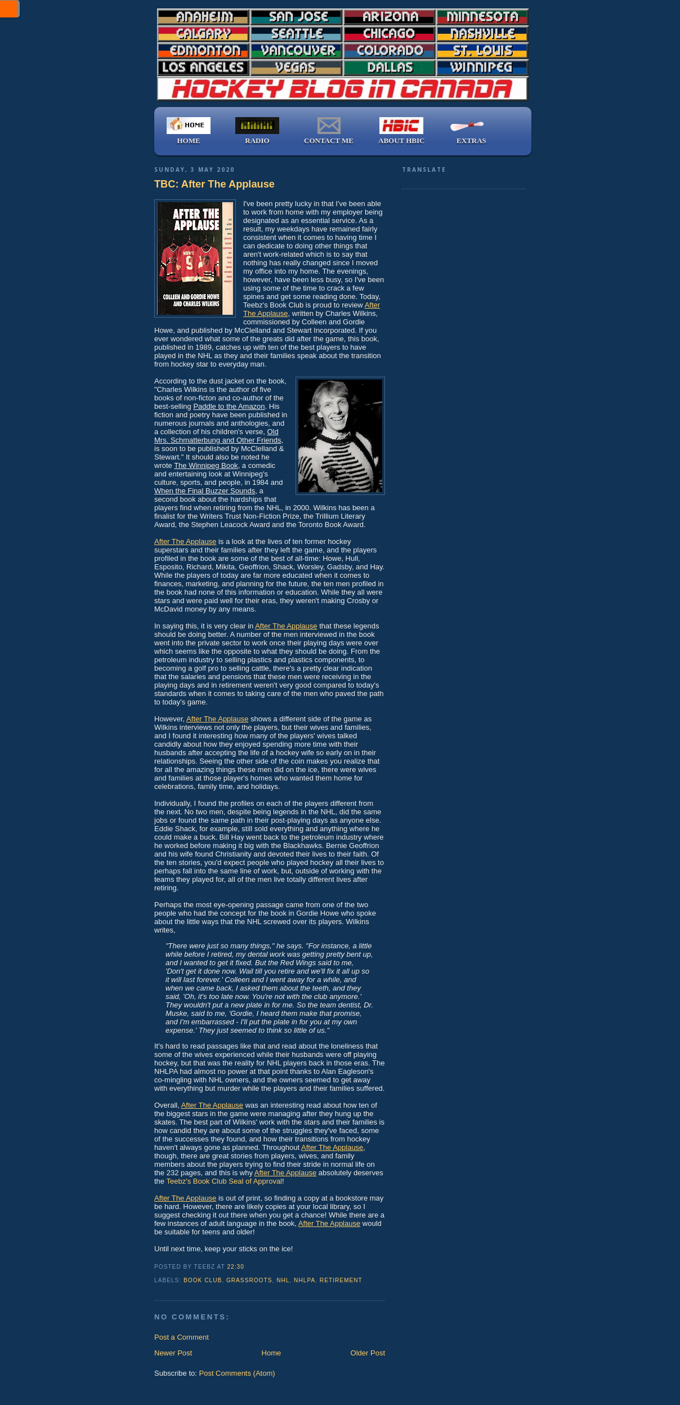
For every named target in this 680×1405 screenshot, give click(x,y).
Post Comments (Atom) (237, 1373)
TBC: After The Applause (214, 184)
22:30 (235, 1267)
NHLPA (304, 1280)
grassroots (249, 1280)
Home (271, 1353)
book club (203, 1280)
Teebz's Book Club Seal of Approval (224, 1181)
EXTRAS (471, 131)
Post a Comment (181, 1337)
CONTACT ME (329, 131)
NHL (282, 1280)
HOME (189, 131)
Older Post (368, 1353)
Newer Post (173, 1353)
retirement (341, 1280)
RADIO (257, 131)
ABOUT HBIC (401, 131)
